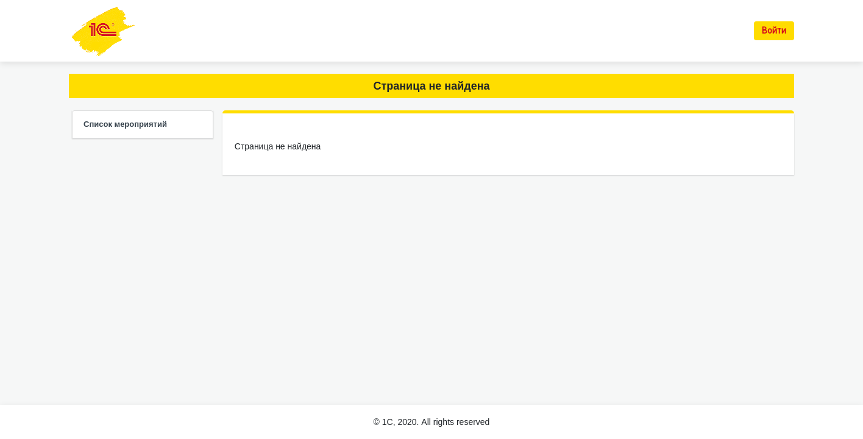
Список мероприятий (125, 124)
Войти (774, 30)
